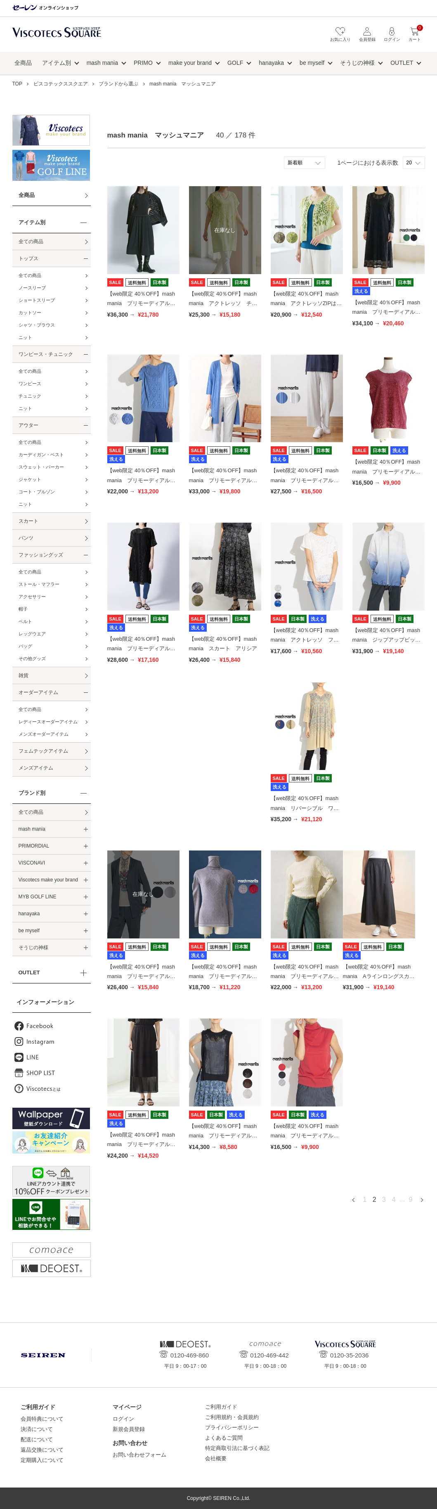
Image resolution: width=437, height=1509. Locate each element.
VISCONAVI (32, 863)
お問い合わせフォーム (139, 1455)
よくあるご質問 (224, 1438)
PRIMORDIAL (34, 846)
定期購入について (42, 1460)
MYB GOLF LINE (38, 897)
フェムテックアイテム (43, 751)
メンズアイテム (36, 768)
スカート (28, 521)
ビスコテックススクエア (56, 36)
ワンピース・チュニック (46, 354)
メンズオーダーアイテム (44, 734)
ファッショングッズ (41, 555)
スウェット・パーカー (41, 466)
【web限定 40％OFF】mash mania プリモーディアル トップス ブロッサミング (386, 471)
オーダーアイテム (38, 692)
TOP (17, 84)
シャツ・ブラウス (37, 324)
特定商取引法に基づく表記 (237, 1448)
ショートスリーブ (37, 300)
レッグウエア (32, 633)
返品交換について (42, 1450)
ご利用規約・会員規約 (232, 1417)
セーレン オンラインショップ (45, 8)
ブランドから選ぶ (118, 84)
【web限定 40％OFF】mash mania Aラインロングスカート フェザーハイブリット (379, 976)
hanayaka (271, 62)
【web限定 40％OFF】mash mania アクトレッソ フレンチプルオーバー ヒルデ (305, 640)
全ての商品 (31, 241)
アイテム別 (56, 62)
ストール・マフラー (39, 584)
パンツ (26, 538)
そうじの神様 (357, 62)
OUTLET (401, 62)
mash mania (102, 62)
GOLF (235, 62)
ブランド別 (32, 793)
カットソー (30, 312)
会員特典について (42, 1419)
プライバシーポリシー (232, 1427)
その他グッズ (32, 658)
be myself (312, 62)
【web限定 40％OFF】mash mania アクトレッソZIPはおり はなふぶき (306, 303)
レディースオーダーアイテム (48, 721)
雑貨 (23, 675)
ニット (25, 337)
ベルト (25, 621)
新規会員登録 (129, 1429)
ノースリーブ (32, 287)
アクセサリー (32, 596)
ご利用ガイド (221, 1407)
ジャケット (30, 479)
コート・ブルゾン (37, 491)
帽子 (23, 608)
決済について (37, 1429)
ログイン (123, 1419)
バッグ (25, 646)
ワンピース (30, 383)
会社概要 (216, 1458)
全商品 (23, 62)
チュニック (30, 395)
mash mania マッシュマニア (182, 84)
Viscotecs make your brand (48, 880)
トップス (28, 258)
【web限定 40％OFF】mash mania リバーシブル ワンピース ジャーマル (305, 808)
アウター (28, 425)
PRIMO (143, 62)
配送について (37, 1439)
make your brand (190, 62)
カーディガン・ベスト (41, 454)
